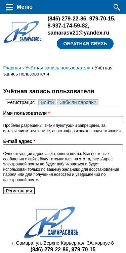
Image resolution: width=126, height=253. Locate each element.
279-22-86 (66, 18)
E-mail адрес (19, 141)
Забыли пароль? (78, 102)
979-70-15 (101, 18)
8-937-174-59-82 (67, 25)
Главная (12, 67)
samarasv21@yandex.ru (78, 33)
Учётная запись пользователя (57, 67)
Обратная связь (85, 43)
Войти (47, 102)
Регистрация (22, 102)
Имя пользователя (26, 113)
